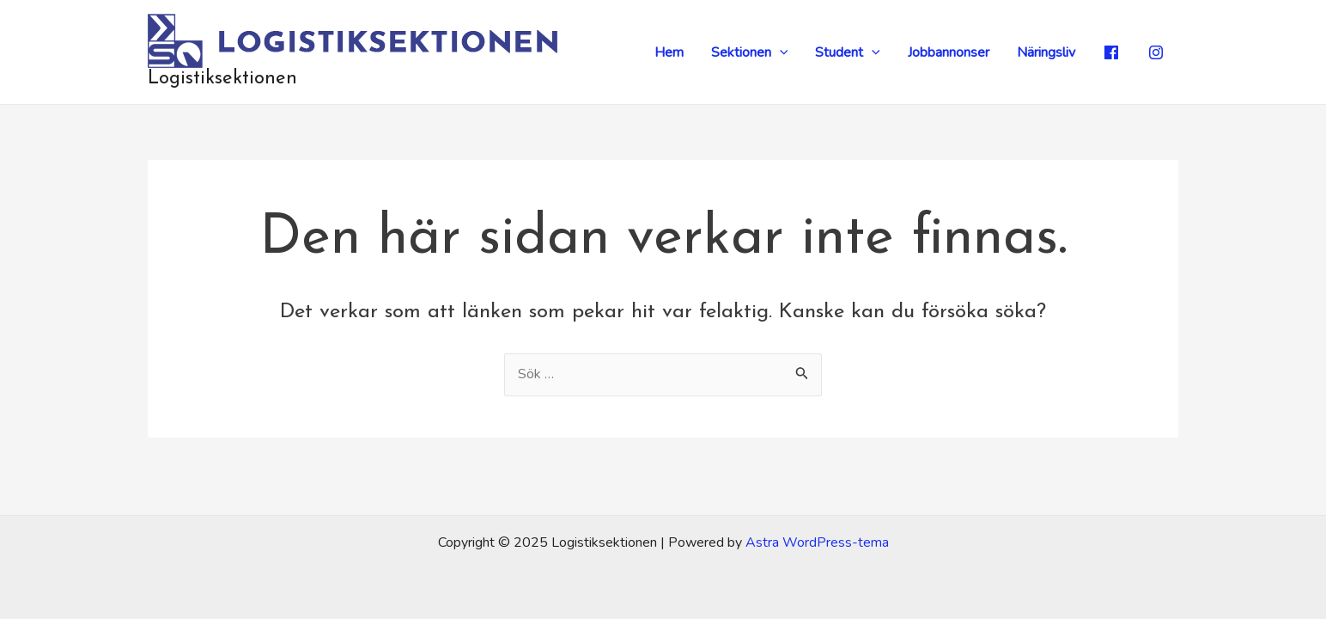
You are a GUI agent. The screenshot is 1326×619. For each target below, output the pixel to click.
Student (847, 52)
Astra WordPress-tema (817, 542)
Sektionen (749, 52)
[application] (779, 52)
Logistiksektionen (222, 79)
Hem (669, 52)
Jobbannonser (948, 52)
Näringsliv (1046, 52)
